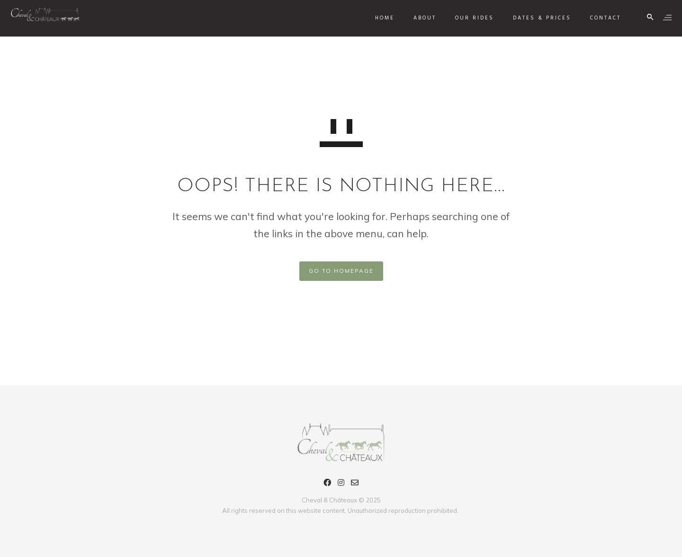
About (421, 18)
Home (381, 18)
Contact (601, 18)
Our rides (470, 18)
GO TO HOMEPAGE (341, 270)
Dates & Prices (538, 18)
